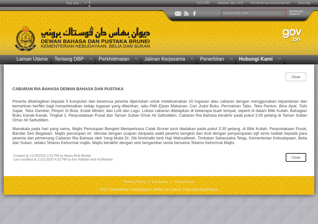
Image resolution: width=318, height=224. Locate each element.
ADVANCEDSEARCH (296, 13)
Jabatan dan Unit (230, 3)
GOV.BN (203, 3)
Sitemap (304, 3)
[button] (282, 13)
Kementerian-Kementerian (270, 3)
